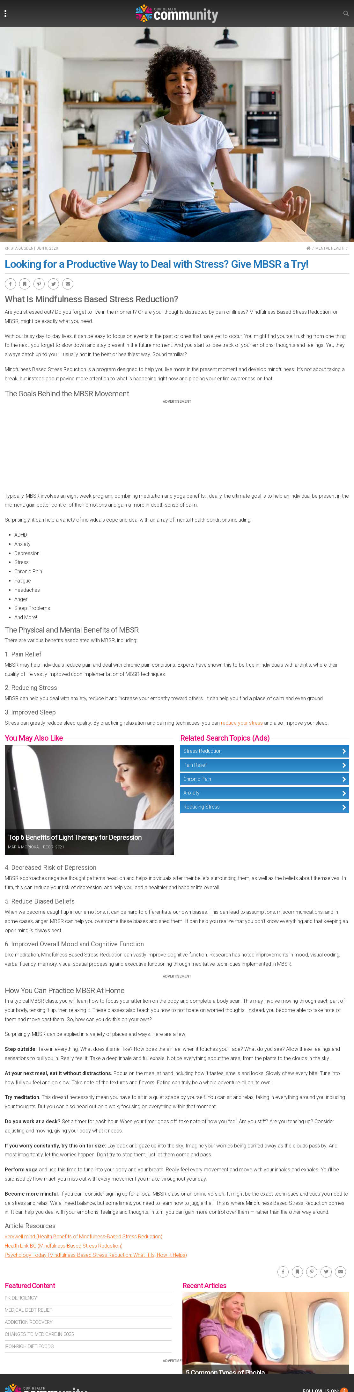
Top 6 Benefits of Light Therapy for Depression (75, 837)
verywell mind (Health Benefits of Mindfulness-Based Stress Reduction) (83, 1237)
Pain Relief (195, 765)
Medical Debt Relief (28, 1310)
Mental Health (329, 248)
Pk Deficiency (21, 1298)
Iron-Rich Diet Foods (29, 1346)
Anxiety (191, 793)
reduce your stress (242, 723)
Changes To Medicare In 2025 (39, 1334)
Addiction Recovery (29, 1322)
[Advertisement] (177, 448)
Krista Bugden (19, 248)
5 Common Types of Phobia (225, 1373)
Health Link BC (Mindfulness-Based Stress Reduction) (63, 1246)
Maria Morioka (23, 847)
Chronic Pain (197, 779)
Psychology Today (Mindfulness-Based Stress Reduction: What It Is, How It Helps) (96, 1255)
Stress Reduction (202, 751)
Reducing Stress (201, 807)
